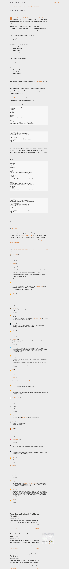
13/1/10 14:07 (14, 462)
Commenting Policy (37, 6)
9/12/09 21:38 (14, 442)
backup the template (16, 97)
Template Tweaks (31, 249)
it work (39, 81)
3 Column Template (16, 249)
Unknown (13, 489)
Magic (20, 6)
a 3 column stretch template (28, 380)
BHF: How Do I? (24, 417)
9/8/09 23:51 (14, 394)
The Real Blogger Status (17, 2)
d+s (13, 369)
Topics (24, 6)
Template (26, 249)
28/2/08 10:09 (14, 327)
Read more (37, 528)
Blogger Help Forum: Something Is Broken (30, 483)
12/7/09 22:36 (14, 382)
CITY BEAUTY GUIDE (15, 397)
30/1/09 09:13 (14, 366)
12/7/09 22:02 (14, 374)
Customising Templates (37, 318)
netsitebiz (13, 323)
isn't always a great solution (21, 23)
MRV (13, 499)
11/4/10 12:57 (14, 496)
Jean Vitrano (14, 339)
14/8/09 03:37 (14, 425)
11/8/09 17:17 (14, 403)
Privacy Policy (30, 6)
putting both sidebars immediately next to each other (20, 239)
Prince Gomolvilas (15, 254)
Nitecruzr (13, 282)
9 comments (15, 568)
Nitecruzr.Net (21, 249)
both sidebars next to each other (21, 365)
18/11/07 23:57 (14, 260)
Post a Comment (12, 504)
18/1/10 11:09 (14, 477)
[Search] (55, 2)
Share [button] (47, 249)
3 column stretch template (33, 365)
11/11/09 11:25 (14, 436)
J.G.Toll (13, 465)
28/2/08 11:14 (14, 336)
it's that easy (14, 228)
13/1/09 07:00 (14, 344)
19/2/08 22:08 (14, 312)
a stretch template (40, 286)
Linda (13, 428)
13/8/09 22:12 (14, 411)
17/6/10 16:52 (14, 502)
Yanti (13, 406)
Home (10, 6)
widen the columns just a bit (27, 235)
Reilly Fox (14, 263)
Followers (15, 6)
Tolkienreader (14, 308)
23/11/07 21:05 (14, 290)
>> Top (11, 246)
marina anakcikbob (15, 439)
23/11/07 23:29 (14, 305)
